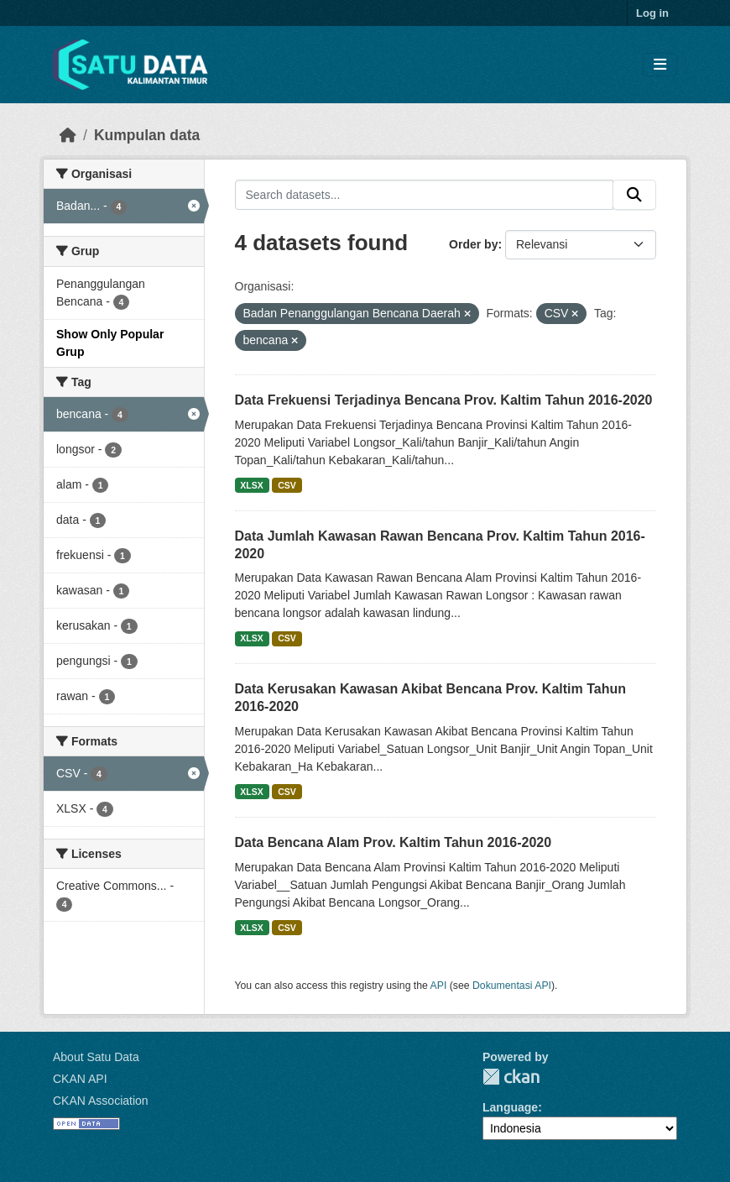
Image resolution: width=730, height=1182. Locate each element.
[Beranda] (68, 135)
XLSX (251, 485)
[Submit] (634, 195)
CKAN (511, 1076)
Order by (473, 244)
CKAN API (80, 1078)
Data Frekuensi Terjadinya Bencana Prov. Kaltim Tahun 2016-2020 (444, 400)
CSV (287, 485)
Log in (652, 13)
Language (510, 1107)
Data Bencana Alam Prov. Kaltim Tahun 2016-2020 (393, 842)
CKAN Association (101, 1100)
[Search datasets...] (424, 195)
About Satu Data (96, 1057)
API (438, 985)
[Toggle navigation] (660, 65)
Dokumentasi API (511, 985)
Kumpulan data (147, 135)
